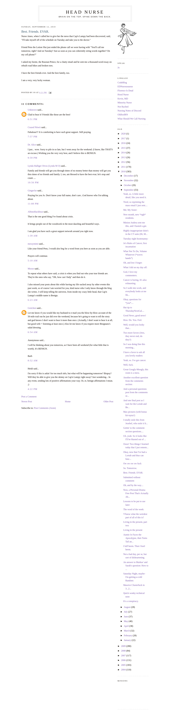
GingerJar (32, 190)
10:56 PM (33, 182)
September (129, 190)
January (128, 640)
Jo (119, 67)
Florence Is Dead (125, 90)
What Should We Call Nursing (132, 118)
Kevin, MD (123, 98)
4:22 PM (32, 389)
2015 (123, 148)
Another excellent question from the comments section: (135, 381)
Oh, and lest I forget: (132, 263)
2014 (123, 152)
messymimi (33, 244)
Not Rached (123, 106)
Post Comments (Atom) (45, 408)
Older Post (108, 401)
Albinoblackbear (35, 212)
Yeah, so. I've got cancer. (134, 360)
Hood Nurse (123, 94)
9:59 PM (32, 158)
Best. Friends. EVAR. (35, 31)
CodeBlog (122, 82)
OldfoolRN (123, 114)
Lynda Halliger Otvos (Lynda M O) (44, 166)
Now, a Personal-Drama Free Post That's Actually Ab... (136, 493)
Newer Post (26, 401)
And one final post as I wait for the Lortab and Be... (135, 404)
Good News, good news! (134, 315)
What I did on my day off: (135, 267)
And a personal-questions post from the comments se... (135, 392)
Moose (31, 268)
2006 (123, 660)
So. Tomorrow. (130, 468)
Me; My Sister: (130, 210)
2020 (123, 133)
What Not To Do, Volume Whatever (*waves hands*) (135, 255)
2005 (123, 665)
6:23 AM (33, 300)
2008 (123, 651)
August (127, 607)
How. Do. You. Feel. (132, 320)
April (126, 626)
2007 (123, 655)
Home (68, 401)
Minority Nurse (125, 102)
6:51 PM (32, 119)
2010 (123, 171)
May (126, 621)
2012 (123, 162)
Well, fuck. (128, 365)
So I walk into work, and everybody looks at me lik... (134, 291)
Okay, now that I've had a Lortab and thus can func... (135, 455)
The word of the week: (133, 509)
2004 (123, 669)
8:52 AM (33, 360)
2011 (123, 167)
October (128, 185)
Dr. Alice (32, 144)
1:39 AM (33, 236)
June (126, 616)
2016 (123, 143)
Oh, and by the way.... (133, 485)
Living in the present (132, 530)
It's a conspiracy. (131, 601)
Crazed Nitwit (34, 127)
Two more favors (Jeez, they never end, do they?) (134, 336)
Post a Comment (28, 396)
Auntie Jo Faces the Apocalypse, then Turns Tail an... (135, 538)
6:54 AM (33, 332)
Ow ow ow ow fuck (132, 463)
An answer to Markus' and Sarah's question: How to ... (135, 565)
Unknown (32, 110)
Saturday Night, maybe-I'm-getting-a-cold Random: (134, 577)
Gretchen (32, 308)
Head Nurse (85, 12)
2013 (123, 157)
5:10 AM (33, 260)
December (129, 176)
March (127, 630)
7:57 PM (32, 136)
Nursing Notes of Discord (129, 110)
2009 (123, 646)
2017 (123, 138)
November (129, 180)
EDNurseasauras (125, 86)
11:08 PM (33, 203)
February (128, 635)
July (126, 612)
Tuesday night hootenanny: (135, 239)
